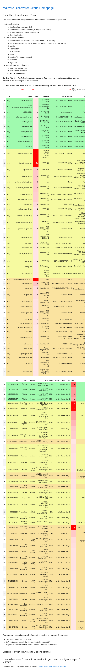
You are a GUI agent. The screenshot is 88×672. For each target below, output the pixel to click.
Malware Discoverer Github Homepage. (29, 8)
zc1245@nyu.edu (45, 666)
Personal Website (59, 666)
